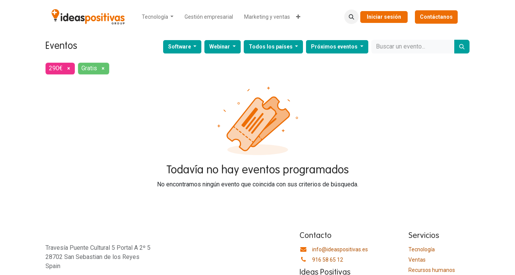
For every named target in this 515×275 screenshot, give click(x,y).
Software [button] (180, 47)
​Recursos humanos (431, 270)
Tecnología (421, 249)
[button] (351, 17)
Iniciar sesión (384, 17)
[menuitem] (158, 17)
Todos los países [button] (271, 47)
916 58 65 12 (327, 260)
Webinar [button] (220, 47)
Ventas (417, 260)
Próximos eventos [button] (335, 47)
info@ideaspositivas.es (340, 249)
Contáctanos (436, 17)
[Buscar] (462, 46)
